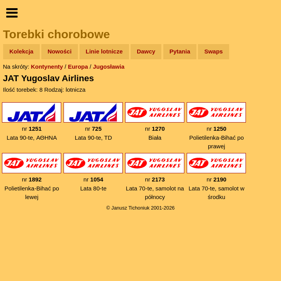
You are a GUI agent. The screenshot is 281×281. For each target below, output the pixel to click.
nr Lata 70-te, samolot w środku (216, 176)
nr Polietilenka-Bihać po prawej (216, 125)
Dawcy (146, 51)
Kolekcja (21, 51)
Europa (78, 66)
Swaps (213, 51)
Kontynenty (47, 66)
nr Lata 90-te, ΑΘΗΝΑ (31, 121)
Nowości (60, 51)
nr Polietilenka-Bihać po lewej (31, 176)
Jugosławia (108, 66)
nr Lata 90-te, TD (93, 121)
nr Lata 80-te (93, 172)
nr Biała (154, 121)
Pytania (180, 51)
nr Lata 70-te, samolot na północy (154, 176)
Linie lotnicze (104, 51)
